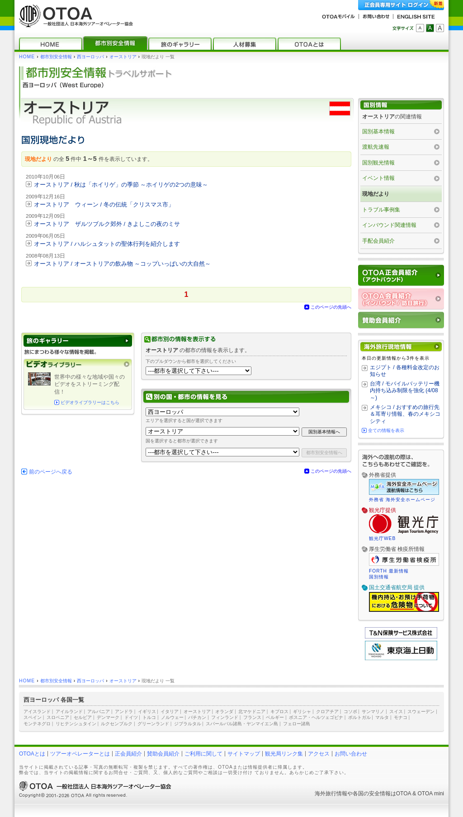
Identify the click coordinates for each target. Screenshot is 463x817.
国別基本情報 (378, 131)
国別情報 (379, 576)
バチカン (197, 717)
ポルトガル (359, 717)
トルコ (149, 717)
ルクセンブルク (116, 723)
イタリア (170, 711)
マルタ (382, 717)
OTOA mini (431, 793)
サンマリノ (373, 711)
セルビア (83, 717)
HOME (27, 56)
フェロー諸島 (296, 723)
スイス (396, 711)
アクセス (319, 754)
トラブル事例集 (381, 210)
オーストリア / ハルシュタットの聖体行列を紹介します (107, 243)
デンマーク (108, 717)
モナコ (400, 717)
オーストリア (123, 56)
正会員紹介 (128, 754)
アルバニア (98, 711)
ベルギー (275, 717)
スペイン (33, 717)
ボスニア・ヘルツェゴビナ (316, 717)
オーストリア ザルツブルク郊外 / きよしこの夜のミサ (107, 224)
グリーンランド (153, 723)
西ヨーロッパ (90, 56)
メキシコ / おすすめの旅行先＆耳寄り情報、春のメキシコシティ (405, 414)
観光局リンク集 (284, 754)
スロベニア (58, 717)
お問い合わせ (351, 754)
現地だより (375, 194)
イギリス (147, 711)
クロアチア (327, 711)
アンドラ (124, 711)
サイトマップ (243, 754)
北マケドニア (251, 711)
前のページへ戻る (50, 471)
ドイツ (131, 717)
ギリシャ (302, 711)
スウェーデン (421, 711)
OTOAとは (32, 754)
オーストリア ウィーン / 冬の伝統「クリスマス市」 (104, 204)
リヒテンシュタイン (76, 723)
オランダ (224, 711)
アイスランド (37, 711)
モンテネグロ (37, 723)
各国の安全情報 (372, 793)
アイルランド (69, 711)
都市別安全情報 (56, 56)
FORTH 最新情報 (389, 570)
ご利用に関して (203, 754)
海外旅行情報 (331, 793)
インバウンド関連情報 (389, 225)
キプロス (279, 711)
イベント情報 (378, 178)
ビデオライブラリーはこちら (90, 402)
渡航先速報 (375, 147)
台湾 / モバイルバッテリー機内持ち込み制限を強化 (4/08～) (404, 390)
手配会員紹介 (378, 241)
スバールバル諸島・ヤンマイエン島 (242, 723)
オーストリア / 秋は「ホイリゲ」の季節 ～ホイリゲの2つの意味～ (121, 184)
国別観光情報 (378, 163)
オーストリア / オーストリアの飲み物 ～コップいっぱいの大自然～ (122, 263)
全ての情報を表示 (386, 430)
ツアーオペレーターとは (80, 754)
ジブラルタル (187, 723)
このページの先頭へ (331, 307)
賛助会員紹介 (163, 754)
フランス (252, 717)
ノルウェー (172, 717)
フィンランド (224, 717)
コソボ (350, 711)
